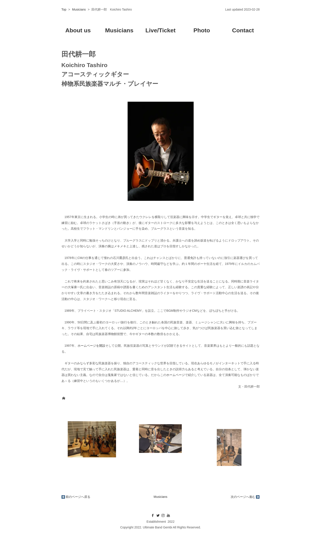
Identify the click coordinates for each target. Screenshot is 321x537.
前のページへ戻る (78, 497)
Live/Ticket (160, 30)
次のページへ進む (243, 497)
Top (64, 9)
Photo (201, 30)
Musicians (79, 9)
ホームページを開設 (91, 345)
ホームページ (175, 375)
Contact (243, 30)
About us (78, 30)
